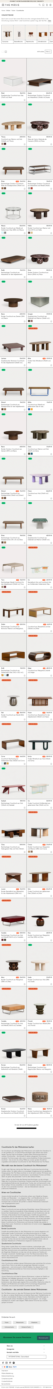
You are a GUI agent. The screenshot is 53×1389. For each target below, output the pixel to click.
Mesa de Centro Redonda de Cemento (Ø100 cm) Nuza (37, 140)
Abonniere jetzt (43, 1338)
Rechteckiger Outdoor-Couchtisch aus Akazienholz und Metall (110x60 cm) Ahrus (39, 185)
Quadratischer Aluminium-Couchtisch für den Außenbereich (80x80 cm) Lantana (12, 363)
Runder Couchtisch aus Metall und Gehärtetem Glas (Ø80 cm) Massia (12, 229)
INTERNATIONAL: (18, 1357)
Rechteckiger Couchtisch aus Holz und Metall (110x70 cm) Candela (12, 1024)
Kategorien (10, 1349)
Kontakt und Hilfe (13, 1352)
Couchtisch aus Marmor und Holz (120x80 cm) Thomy (11, 140)
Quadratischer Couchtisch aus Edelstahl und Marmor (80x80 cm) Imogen (38, 318)
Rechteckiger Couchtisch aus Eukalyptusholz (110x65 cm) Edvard (12, 494)
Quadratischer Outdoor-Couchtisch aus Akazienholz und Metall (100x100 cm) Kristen (12, 1113)
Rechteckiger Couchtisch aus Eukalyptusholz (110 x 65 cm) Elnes (12, 539)
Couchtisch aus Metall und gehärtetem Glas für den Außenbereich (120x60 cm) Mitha (38, 406)
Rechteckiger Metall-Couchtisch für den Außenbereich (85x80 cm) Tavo (12, 583)
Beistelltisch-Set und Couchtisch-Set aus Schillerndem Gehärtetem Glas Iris (39, 584)
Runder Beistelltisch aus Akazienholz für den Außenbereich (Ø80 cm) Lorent (12, 893)
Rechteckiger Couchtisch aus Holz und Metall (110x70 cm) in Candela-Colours (12, 937)
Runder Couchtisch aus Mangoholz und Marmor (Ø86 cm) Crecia (39, 848)
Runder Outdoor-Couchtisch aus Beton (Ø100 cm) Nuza (38, 273)
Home (3, 10)
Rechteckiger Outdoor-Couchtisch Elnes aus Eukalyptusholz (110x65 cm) (12, 184)
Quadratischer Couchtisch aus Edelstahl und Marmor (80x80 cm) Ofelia (38, 540)
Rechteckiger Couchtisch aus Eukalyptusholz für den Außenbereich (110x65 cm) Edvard (12, 406)
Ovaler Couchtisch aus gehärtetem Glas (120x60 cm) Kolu (39, 892)
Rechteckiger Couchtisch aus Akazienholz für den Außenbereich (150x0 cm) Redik (11, 274)
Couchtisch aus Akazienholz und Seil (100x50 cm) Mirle (39, 628)
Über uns (10, 1346)
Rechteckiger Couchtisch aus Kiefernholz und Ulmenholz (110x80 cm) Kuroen (11, 1069)
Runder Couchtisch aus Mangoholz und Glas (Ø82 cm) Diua (39, 936)
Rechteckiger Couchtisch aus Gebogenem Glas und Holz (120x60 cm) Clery (12, 849)
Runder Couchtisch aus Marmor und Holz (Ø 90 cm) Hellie (39, 229)
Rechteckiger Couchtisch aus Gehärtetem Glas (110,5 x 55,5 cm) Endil (12, 672)
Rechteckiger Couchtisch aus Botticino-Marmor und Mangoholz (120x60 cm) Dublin (12, 628)
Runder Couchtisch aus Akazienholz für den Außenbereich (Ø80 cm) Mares (40, 1112)
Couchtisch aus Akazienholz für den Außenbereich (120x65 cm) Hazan (39, 716)
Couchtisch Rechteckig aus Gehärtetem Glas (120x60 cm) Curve (13, 760)
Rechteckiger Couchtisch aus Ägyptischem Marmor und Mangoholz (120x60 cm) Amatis (40, 1069)
